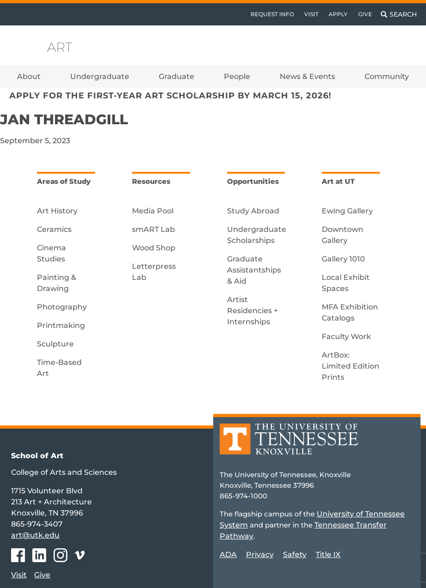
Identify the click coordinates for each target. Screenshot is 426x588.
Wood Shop (153, 247)
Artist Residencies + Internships (252, 310)
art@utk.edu (35, 535)
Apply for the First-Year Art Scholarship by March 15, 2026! (170, 95)
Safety (294, 554)
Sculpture (55, 343)
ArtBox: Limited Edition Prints (350, 366)
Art (59, 47)
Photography (62, 307)
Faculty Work (346, 336)
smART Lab (153, 229)
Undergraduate (99, 76)
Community (387, 76)
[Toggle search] (398, 14)
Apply (338, 14)
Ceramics (54, 229)
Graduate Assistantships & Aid (254, 270)
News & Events (307, 76)
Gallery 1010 (343, 259)
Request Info (272, 14)
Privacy (260, 554)
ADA (228, 554)
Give (365, 14)
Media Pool (153, 210)
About (29, 76)
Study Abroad (253, 210)
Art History (57, 210)
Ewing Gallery (347, 210)
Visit (311, 14)
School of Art (37, 455)
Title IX (328, 554)
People (237, 76)
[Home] (289, 445)
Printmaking (61, 325)
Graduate (176, 76)
